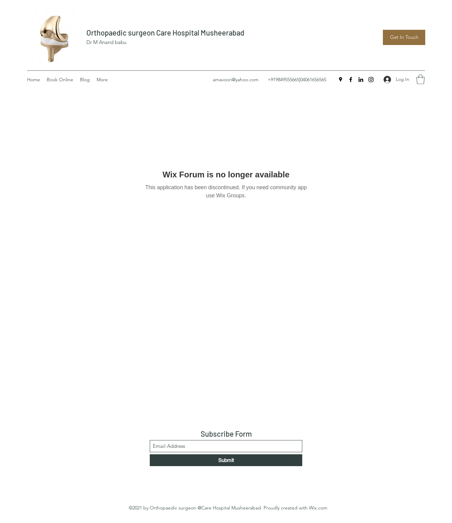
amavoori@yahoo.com (236, 80)
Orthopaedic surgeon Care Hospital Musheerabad (165, 32)
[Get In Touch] (404, 37)
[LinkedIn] (360, 79)
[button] (420, 79)
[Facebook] (350, 79)
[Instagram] (371, 79)
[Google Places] (340, 79)
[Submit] (226, 460)
